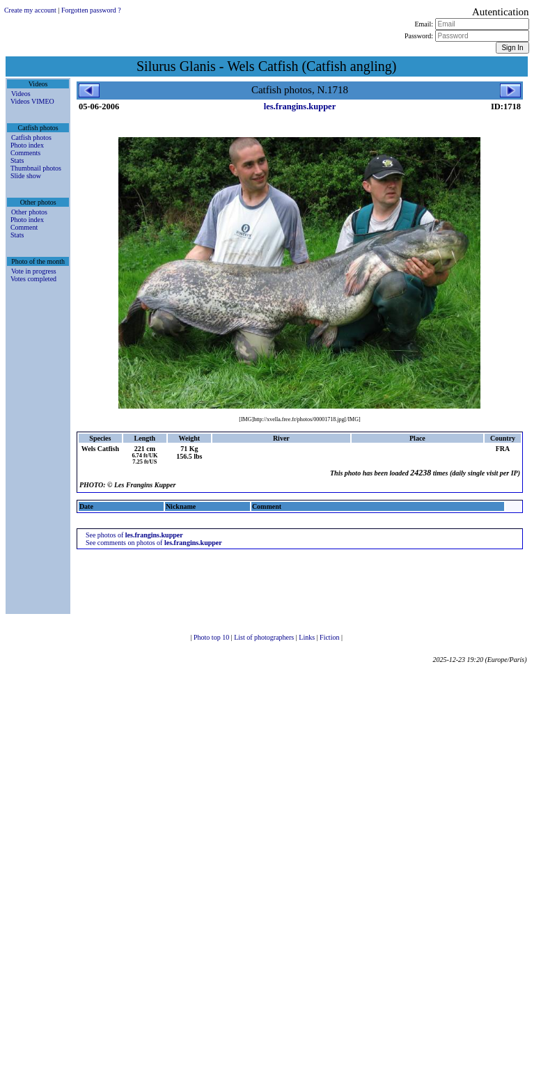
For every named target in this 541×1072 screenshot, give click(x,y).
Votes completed (33, 279)
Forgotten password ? (91, 10)
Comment (24, 227)
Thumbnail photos (35, 168)
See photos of (134, 535)
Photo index (27, 145)
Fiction (330, 637)
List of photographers (265, 637)
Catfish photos (31, 137)
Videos (21, 93)
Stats (17, 160)
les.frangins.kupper (300, 106)
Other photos (29, 212)
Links (307, 637)
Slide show (25, 176)
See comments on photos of (154, 542)
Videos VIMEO (32, 101)
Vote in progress (33, 271)
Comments (25, 153)
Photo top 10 (212, 637)
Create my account (30, 10)
